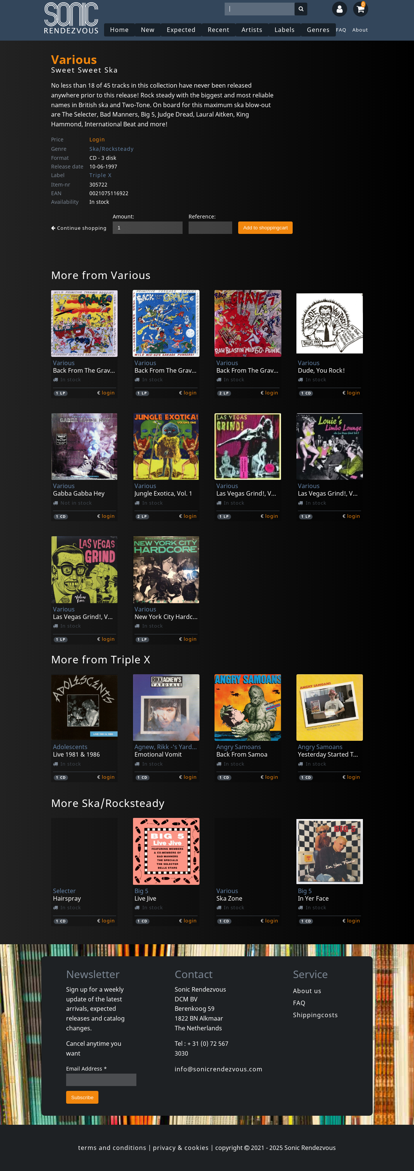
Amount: (123, 216)
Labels (285, 30)
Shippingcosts (315, 1015)
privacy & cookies (181, 1148)
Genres (318, 30)
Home (119, 30)
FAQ (341, 29)
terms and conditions (112, 1148)
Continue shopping (79, 227)
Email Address (86, 1068)
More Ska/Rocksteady (108, 803)
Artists (252, 30)
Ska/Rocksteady (111, 148)
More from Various (101, 275)
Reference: (202, 216)
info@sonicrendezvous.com (219, 1069)
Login (97, 139)
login (108, 392)
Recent (219, 30)
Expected (181, 30)
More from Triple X (100, 659)
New (148, 30)
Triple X (100, 175)
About (360, 29)
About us (307, 991)
